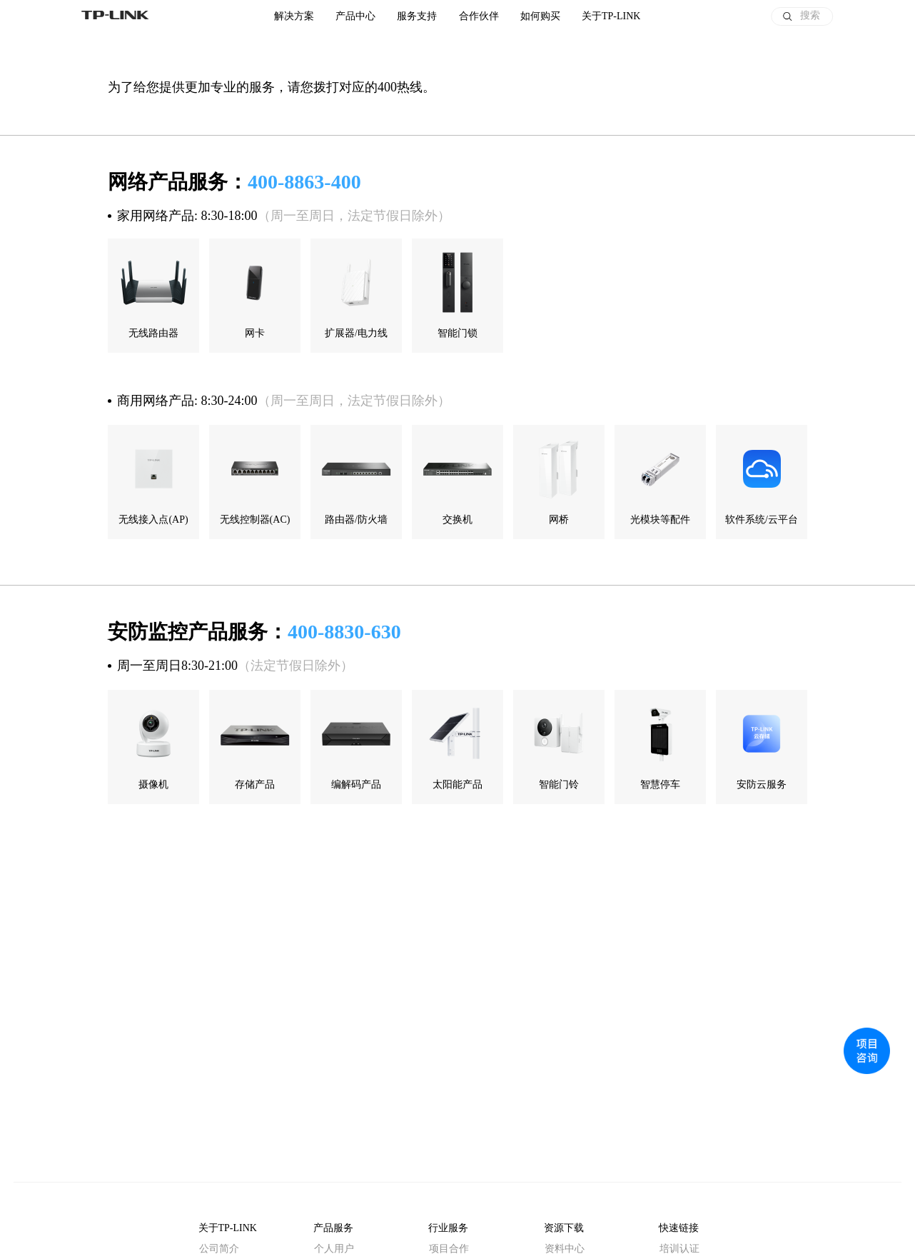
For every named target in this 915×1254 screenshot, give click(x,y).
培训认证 (679, 1248)
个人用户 (334, 1248)
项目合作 (449, 1248)
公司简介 (219, 1248)
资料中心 (565, 1248)
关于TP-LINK (227, 1228)
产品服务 (333, 1228)
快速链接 (679, 1228)
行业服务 (448, 1228)
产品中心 (355, 16)
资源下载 (564, 1228)
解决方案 (294, 16)
